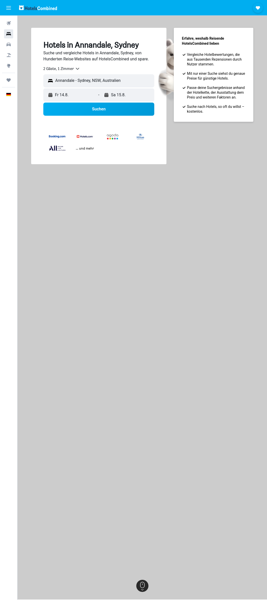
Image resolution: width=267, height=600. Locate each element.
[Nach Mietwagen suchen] (8, 44)
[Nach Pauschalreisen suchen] (8, 55)
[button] (8, 7)
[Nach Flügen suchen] (8, 23)
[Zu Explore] (8, 66)
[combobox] (61, 68)
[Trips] (8, 80)
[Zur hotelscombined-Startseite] (38, 7)
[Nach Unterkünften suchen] (8, 34)
